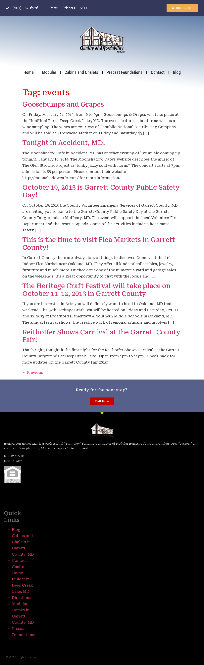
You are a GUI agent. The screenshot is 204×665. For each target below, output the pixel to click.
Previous (32, 372)
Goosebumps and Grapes (63, 104)
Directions (21, 598)
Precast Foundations (124, 72)
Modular (49, 72)
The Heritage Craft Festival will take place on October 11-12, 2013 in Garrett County (96, 289)
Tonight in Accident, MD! (63, 143)
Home (29, 72)
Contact (158, 72)
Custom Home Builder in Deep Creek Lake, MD (22, 579)
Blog (177, 72)
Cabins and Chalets (81, 72)
